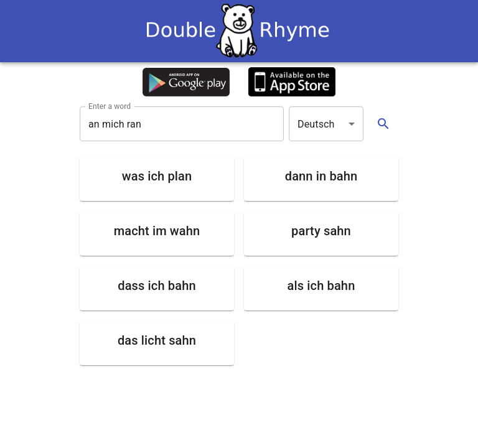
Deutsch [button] (316, 124)
